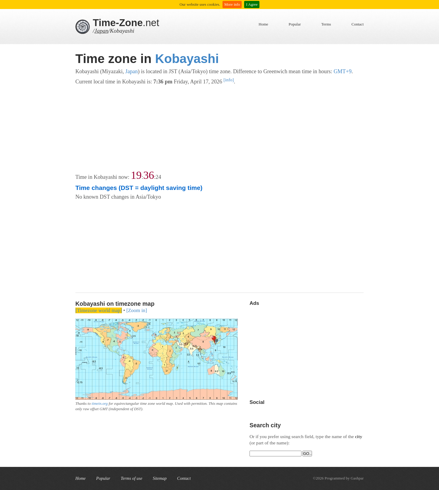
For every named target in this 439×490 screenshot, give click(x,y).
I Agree (252, 4)
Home (263, 24)
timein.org (99, 403)
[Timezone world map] (98, 310)
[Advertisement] (219, 128)
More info (232, 4)
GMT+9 (343, 71)
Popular (295, 24)
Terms (326, 24)
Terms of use (131, 478)
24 (158, 177)
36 (148, 175)
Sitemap (160, 478)
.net (126, 22)
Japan (101, 31)
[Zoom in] (136, 310)
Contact (358, 24)
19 (136, 175)
